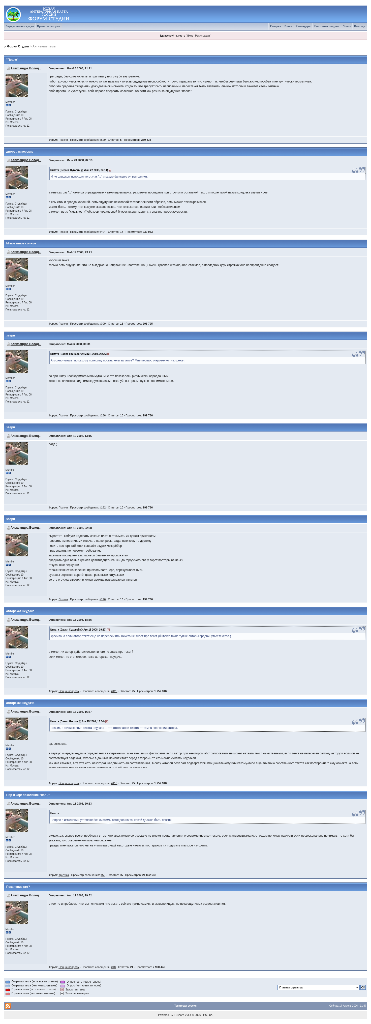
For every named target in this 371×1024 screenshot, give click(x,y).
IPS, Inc (207, 1014)
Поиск (347, 26)
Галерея (275, 26)
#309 (103, 323)
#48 (113, 967)
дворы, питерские (20, 151)
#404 (103, 231)
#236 (103, 415)
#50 (103, 874)
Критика (63, 874)
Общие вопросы (68, 691)
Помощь (359, 26)
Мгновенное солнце (21, 243)
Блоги (289, 26)
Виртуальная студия (20, 26)
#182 (103, 507)
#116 (114, 783)
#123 (114, 691)
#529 (103, 139)
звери (10, 335)
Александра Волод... (26, 68)
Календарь (303, 26)
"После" (12, 60)
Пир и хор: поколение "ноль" (28, 795)
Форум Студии (18, 46)
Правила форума (48, 26)
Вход (190, 35)
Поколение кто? (18, 887)
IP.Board (179, 1014)
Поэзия (63, 139)
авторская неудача (20, 611)
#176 (103, 599)
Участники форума (326, 26)
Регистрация (202, 35)
